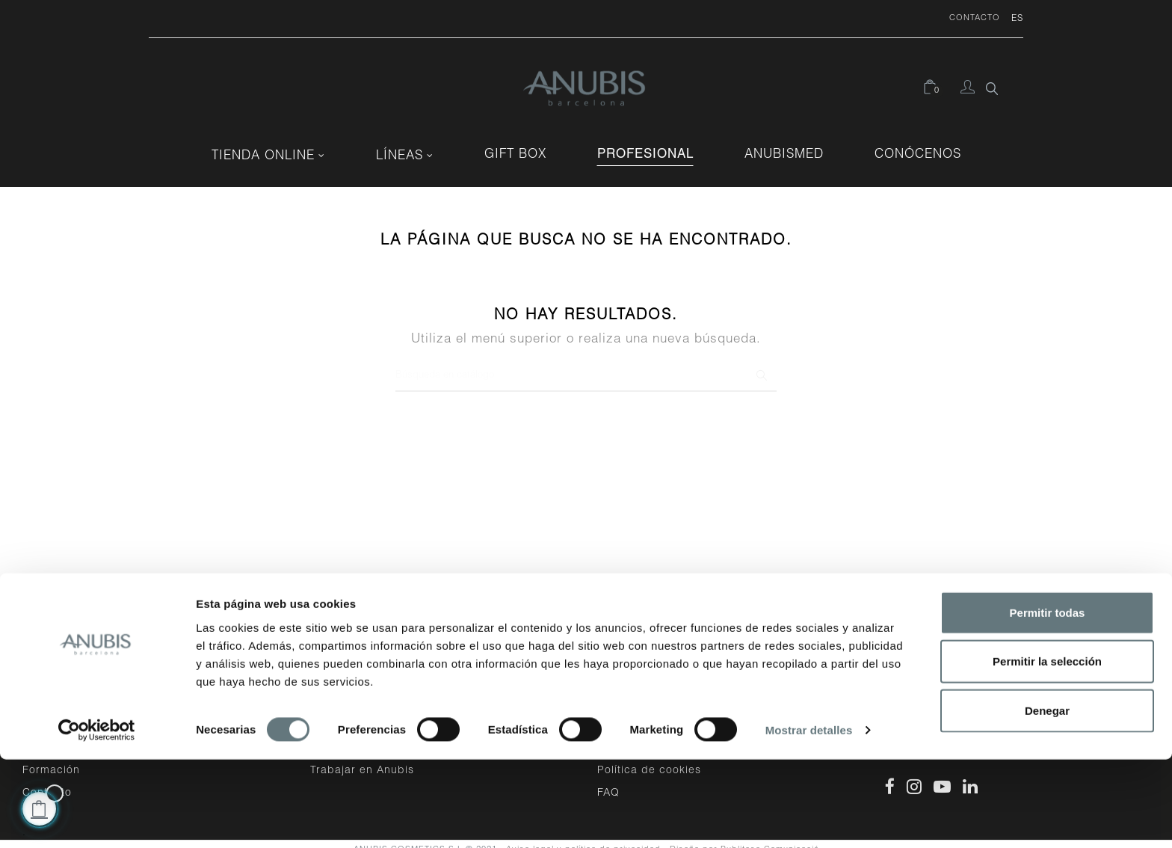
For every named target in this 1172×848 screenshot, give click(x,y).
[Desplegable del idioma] (1011, 18)
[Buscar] (586, 365)
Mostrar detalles (809, 818)
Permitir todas (1047, 701)
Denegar (1047, 799)
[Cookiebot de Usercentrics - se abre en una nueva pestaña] (96, 819)
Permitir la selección (1047, 750)
